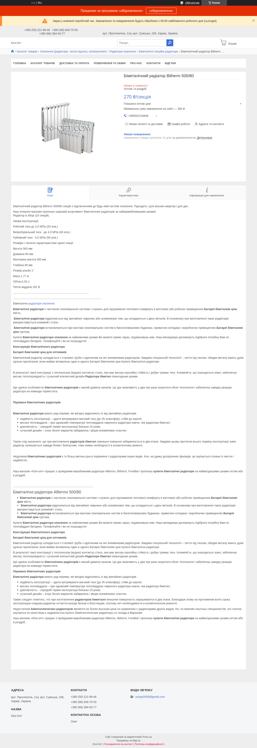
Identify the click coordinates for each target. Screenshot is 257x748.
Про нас (136, 63)
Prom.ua (147, 737)
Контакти (154, 63)
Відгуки (170, 63)
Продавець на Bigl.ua (128, 740)
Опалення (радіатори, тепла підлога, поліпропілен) (73, 51)
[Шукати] (169, 42)
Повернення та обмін (110, 63)
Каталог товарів (27, 51)
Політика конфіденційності (149, 744)
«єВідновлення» (161, 10)
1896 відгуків (192, 2)
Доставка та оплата (74, 63)
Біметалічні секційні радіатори (158, 51)
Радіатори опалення (122, 51)
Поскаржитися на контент (118, 744)
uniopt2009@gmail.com (150, 696)
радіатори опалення (42, 303)
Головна (19, 63)
